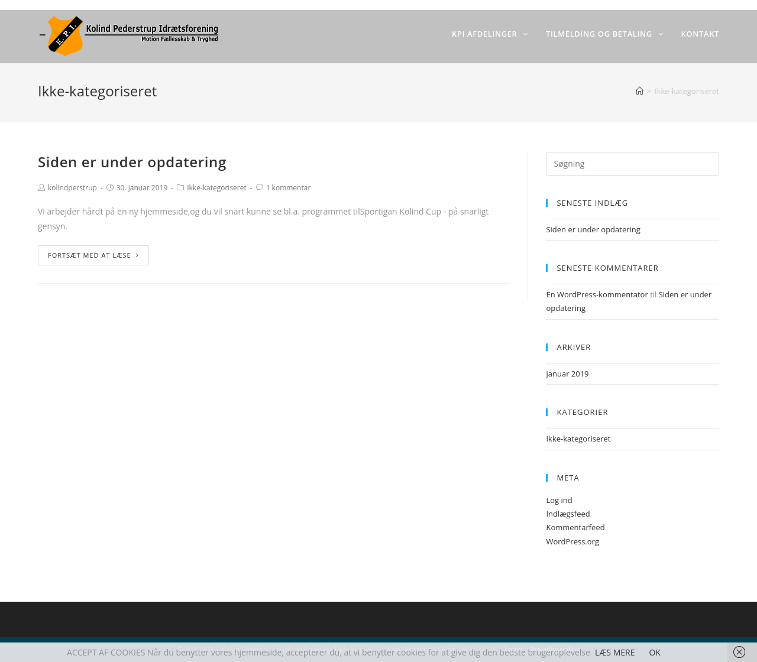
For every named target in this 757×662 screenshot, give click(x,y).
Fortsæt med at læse (93, 255)
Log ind (559, 500)
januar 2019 (567, 373)
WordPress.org (572, 541)
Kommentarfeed (575, 527)
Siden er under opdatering (132, 161)
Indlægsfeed (568, 513)
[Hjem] (639, 91)
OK (654, 652)
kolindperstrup (72, 188)
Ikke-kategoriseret (217, 188)
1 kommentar (288, 188)
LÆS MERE (615, 652)
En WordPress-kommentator (597, 294)
